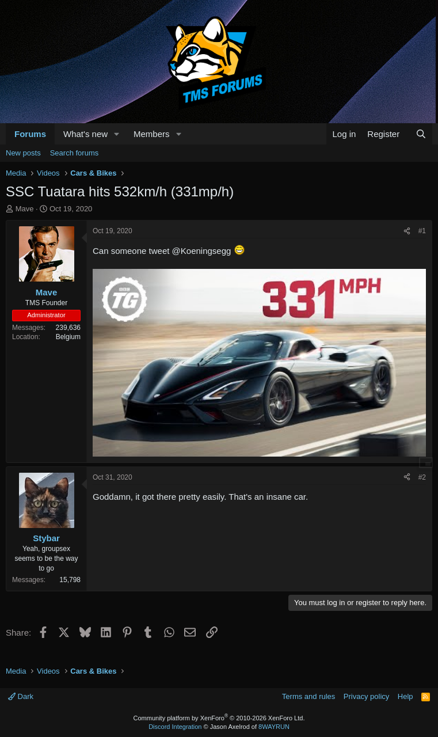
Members (152, 134)
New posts (23, 153)
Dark (20, 696)
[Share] (406, 231)
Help (405, 696)
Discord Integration (174, 726)
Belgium (68, 337)
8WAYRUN (274, 726)
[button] (117, 134)
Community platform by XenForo (219, 718)
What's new (85, 134)
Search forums (74, 153)
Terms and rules (308, 696)
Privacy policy (366, 696)
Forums (30, 134)
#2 (422, 477)
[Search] (421, 134)
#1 (422, 231)
